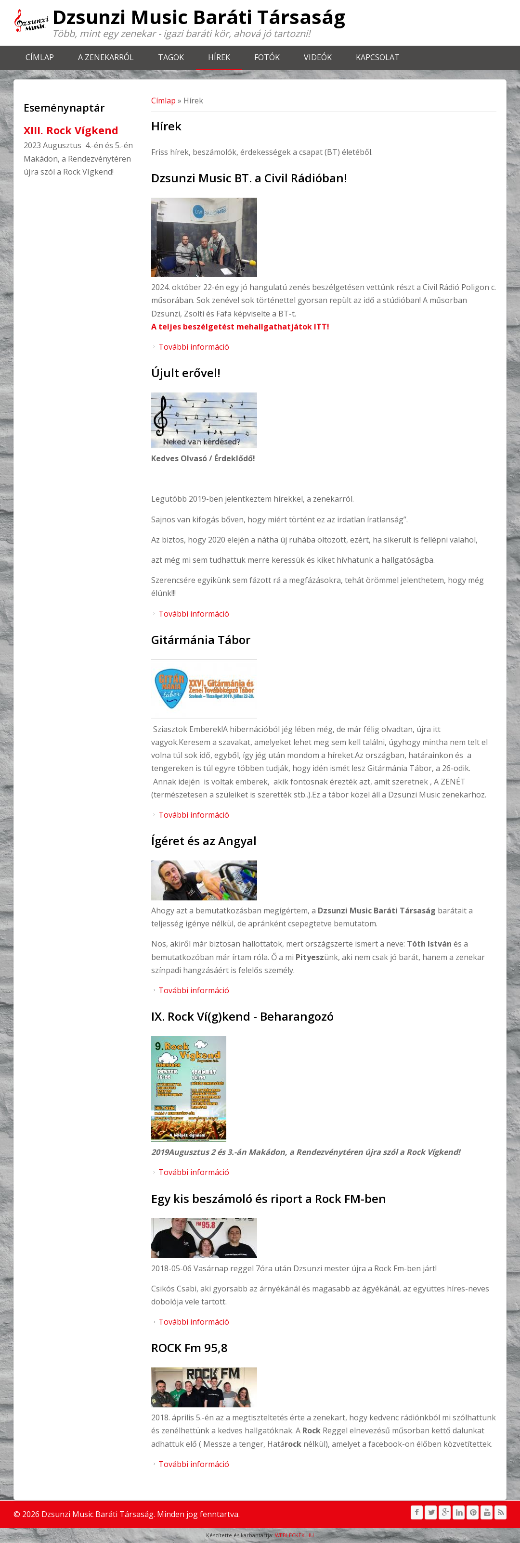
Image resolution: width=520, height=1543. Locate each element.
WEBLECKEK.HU (294, 1535)
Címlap (40, 57)
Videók (318, 57)
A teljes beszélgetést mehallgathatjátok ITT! (240, 326)
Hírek (219, 57)
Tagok (171, 57)
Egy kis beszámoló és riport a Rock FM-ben (268, 1198)
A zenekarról (106, 57)
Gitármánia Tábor (200, 639)
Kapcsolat (378, 57)
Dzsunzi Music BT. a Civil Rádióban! (249, 178)
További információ (193, 346)
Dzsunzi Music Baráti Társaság (198, 16)
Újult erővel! (186, 372)
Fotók (267, 57)
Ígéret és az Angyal (204, 840)
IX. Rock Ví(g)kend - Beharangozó (242, 1016)
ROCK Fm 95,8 (189, 1347)
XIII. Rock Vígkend (71, 130)
